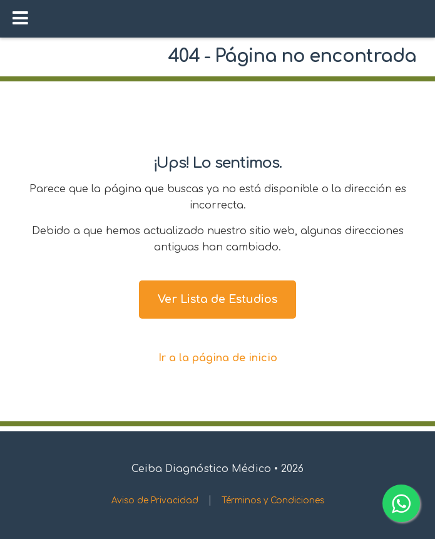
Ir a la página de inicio (217, 358)
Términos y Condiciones (273, 500)
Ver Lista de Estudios (217, 299)
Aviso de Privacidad (154, 500)
